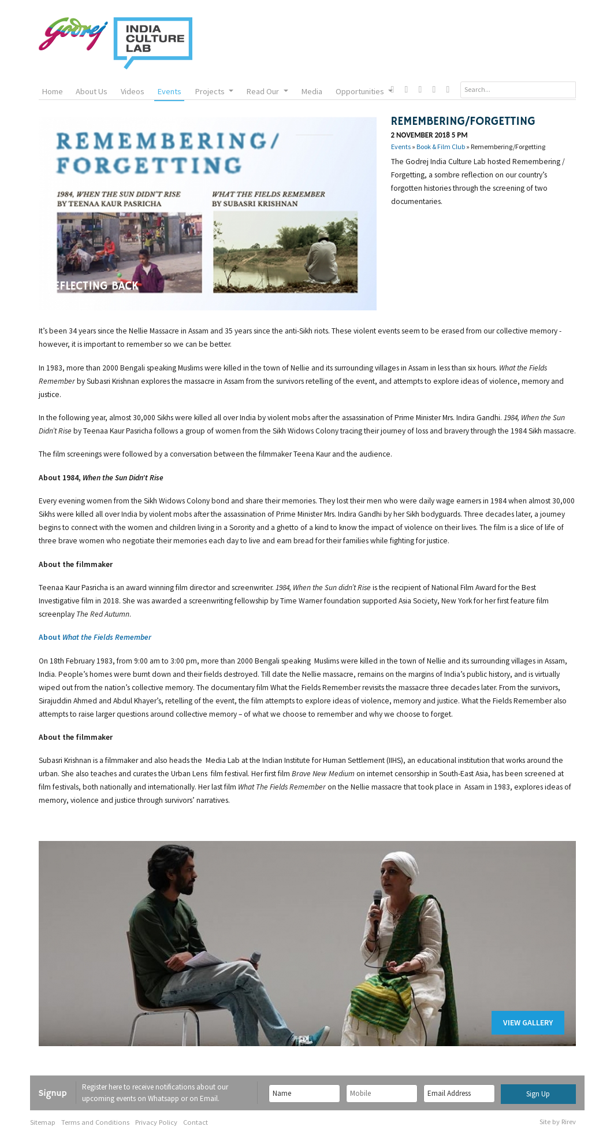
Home (52, 91)
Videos (132, 91)
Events (169, 91)
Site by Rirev (557, 1121)
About (96, 637)
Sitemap (42, 1122)
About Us (91, 91)
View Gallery (528, 1022)
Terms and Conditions (95, 1122)
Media (311, 91)
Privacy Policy (156, 1122)
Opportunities (364, 91)
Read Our (267, 91)
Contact (195, 1122)
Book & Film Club (440, 146)
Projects (214, 91)
